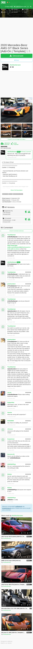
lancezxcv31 (11, 454)
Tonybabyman (11, 234)
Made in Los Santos (6, 643)
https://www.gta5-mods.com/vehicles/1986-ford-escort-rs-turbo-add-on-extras (19, 247)
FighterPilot (10, 402)
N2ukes (9, 474)
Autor (18, 151)
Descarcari (6, 144)
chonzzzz (10, 429)
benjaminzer (11, 439)
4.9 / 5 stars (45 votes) (6, 148)
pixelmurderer (11, 284)
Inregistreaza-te (6, 508)
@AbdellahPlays (12, 489)
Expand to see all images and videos (16, 139)
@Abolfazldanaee (12, 236)
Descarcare (16, 56)
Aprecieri (16, 144)
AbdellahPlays (11, 464)
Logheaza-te (18, 506)
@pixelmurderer (12, 311)
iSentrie (9, 412)
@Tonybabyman (12, 264)
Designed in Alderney (6, 641)
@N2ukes (10, 499)
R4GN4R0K (10, 420)
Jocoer (9, 392)
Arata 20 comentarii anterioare (16, 230)
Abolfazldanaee (15, 65)
